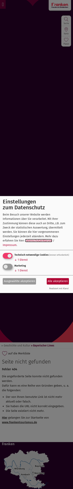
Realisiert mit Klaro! (59, 288)
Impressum (10, 245)
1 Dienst (21, 259)
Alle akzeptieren (58, 281)
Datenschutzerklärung (38, 240)
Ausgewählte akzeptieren (19, 281)
